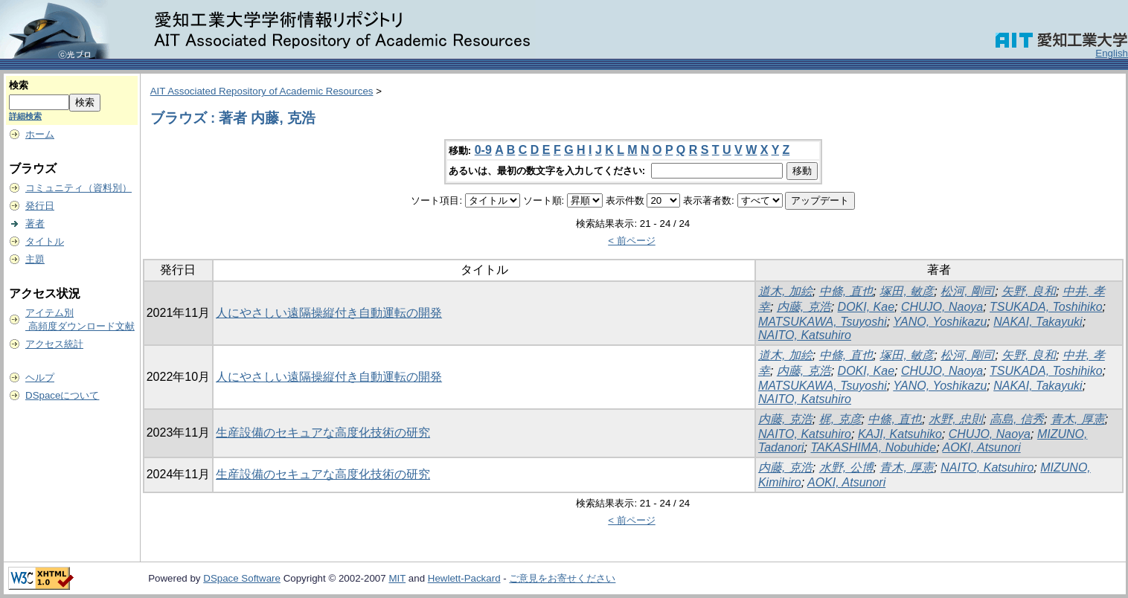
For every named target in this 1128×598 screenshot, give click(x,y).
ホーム (39, 134)
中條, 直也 (846, 291)
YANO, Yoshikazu (940, 321)
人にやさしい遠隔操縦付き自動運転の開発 (329, 312)
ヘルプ (39, 377)
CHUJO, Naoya (942, 306)
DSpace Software (242, 578)
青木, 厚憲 (1078, 419)
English (1111, 53)
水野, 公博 (846, 467)
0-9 (483, 150)
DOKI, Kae (866, 306)
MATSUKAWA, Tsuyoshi (822, 321)
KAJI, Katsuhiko (900, 434)
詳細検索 (25, 116)
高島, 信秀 (1017, 419)
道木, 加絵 (785, 291)
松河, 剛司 (967, 291)
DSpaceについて (62, 395)
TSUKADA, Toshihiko (1046, 306)
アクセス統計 (54, 344)
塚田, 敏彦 (906, 291)
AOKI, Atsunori (981, 447)
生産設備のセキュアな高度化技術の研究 (323, 432)
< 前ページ (632, 240)
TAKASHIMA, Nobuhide (873, 447)
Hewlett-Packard (464, 578)
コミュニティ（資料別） (78, 187)
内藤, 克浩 (804, 306)
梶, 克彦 (840, 419)
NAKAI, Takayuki (1037, 321)
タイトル (44, 241)
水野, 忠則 (956, 419)
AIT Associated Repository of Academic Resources (262, 91)
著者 (35, 223)
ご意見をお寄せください (562, 578)
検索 (18, 85)
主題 (35, 259)
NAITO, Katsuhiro (804, 335)
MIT (397, 578)
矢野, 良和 (1029, 291)
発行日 (39, 205)
